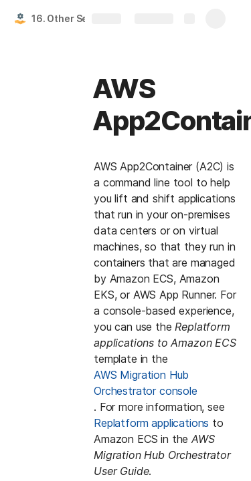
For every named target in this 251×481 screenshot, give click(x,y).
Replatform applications (151, 423)
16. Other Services (73, 18)
